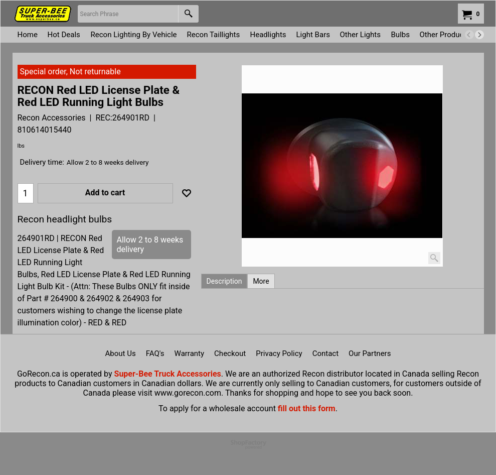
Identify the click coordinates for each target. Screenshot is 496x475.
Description (224, 281)
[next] (479, 34)
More (261, 281)
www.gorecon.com (187, 393)
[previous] (469, 34)
